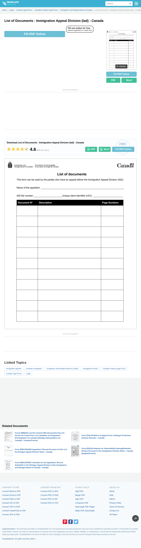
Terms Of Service (116, 507)
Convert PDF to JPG (49, 491)
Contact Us (114, 511)
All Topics (113, 514)
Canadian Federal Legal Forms (114, 369)
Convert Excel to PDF (11, 495)
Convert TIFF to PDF (11, 507)
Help (111, 495)
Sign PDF (79, 499)
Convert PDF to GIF (49, 499)
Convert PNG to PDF (11, 499)
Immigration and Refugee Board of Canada (62, 369)
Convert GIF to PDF (10, 503)
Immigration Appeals (13, 369)
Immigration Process (90, 369)
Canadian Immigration (34, 369)
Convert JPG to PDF (11, 514)
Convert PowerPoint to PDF (14, 511)
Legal (28, 374)
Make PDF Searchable (85, 511)
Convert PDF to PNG (49, 495)
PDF (113, 80)
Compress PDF (81, 503)
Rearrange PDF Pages (85, 507)
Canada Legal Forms (14, 374)
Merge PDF (80, 495)
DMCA (112, 499)
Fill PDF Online (34, 34)
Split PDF (79, 491)
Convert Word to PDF (11, 491)
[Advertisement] (70, 111)
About (111, 491)
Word (129, 80)
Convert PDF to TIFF (49, 503)
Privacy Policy (115, 503)
